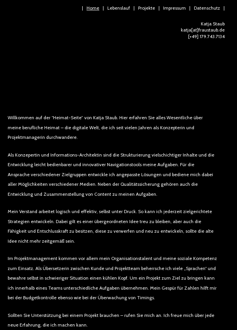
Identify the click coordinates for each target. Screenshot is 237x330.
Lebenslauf (118, 8)
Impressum (174, 8)
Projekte (146, 8)
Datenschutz (207, 8)
